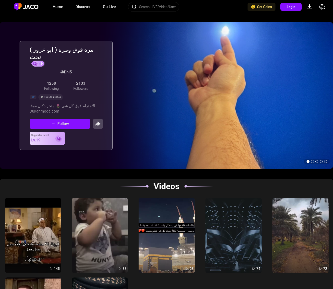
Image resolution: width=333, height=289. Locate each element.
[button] (308, 161)
